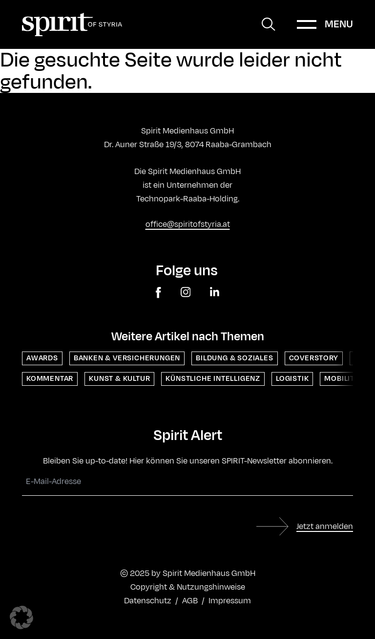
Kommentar (49, 379)
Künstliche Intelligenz (213, 379)
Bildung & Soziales (234, 358)
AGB (190, 601)
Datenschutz (147, 601)
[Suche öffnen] (268, 24)
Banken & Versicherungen (127, 358)
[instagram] (186, 292)
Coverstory (313, 358)
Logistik (292, 379)
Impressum (229, 601)
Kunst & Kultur (119, 379)
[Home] (72, 24)
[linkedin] (214, 292)
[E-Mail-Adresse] (187, 482)
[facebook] (158, 292)
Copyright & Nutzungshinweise (187, 587)
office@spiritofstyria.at (188, 224)
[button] (21, 617)
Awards (42, 358)
